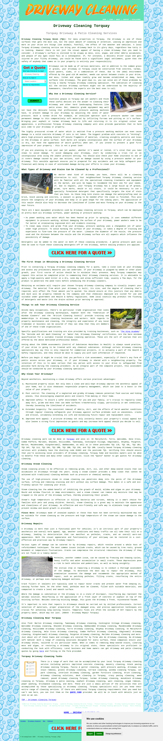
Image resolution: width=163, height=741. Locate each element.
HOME (104, 19)
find (30, 623)
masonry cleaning (115, 664)
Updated (50, 721)
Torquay (70, 439)
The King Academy (130, 331)
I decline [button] (99, 733)
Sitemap (23, 721)
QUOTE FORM (76, 692)
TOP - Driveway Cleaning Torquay (39, 700)
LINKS (111, 19)
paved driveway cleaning (64, 678)
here (42, 651)
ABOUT (118, 19)
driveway (116, 39)
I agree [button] (90, 733)
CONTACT (126, 19)
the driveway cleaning (41, 313)
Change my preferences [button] (113, 733)
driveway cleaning (40, 48)
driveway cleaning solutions (57, 676)
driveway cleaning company (70, 267)
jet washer (70, 150)
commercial (80, 350)
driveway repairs (65, 540)
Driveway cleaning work (34, 439)
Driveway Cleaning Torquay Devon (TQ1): (44, 39)
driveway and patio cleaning (125, 648)
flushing (137, 297)
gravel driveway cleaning (72, 670)
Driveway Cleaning (34, 721)
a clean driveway (65, 379)
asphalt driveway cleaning (91, 681)
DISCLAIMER (136, 19)
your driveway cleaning (59, 369)
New (44, 721)
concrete (126, 69)
